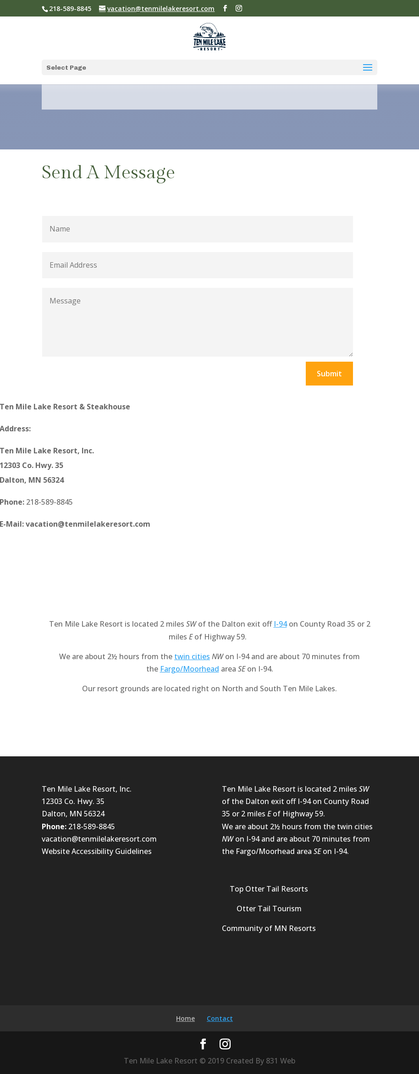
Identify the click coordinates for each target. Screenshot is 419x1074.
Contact (220, 1018)
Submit (329, 374)
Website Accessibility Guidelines (97, 851)
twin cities (192, 656)
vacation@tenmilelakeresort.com (99, 839)
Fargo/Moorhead (189, 669)
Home (185, 1018)
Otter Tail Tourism (269, 908)
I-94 (280, 624)
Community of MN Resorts (269, 928)
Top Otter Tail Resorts (269, 889)
